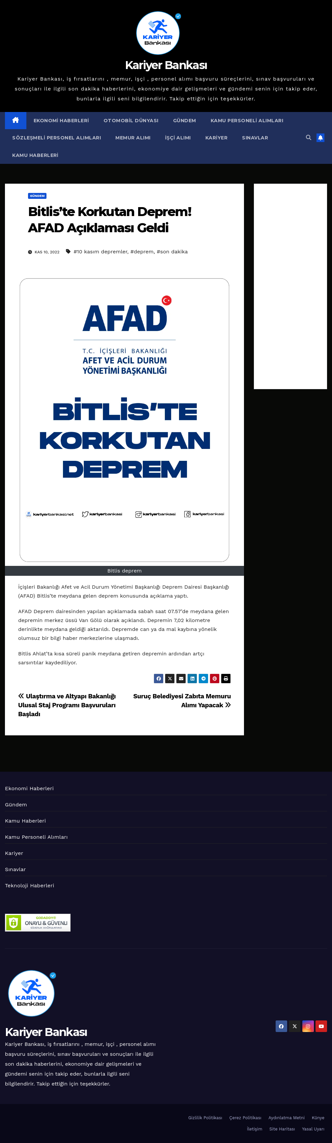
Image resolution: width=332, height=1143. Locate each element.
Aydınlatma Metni (286, 1117)
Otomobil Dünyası (131, 121)
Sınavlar (255, 138)
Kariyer (216, 138)
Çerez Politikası (245, 1117)
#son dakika (172, 251)
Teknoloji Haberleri (29, 885)
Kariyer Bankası (166, 65)
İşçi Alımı (178, 138)
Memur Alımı (133, 138)
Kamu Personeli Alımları (247, 121)
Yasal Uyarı (313, 1128)
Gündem (184, 121)
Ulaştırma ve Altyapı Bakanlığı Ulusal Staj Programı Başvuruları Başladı (67, 705)
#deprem (142, 251)
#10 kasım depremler (100, 251)
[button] (308, 137)
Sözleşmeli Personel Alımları (56, 138)
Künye (318, 1117)
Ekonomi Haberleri (61, 121)
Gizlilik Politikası (205, 1117)
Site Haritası (282, 1128)
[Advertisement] (290, 286)
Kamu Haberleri (35, 155)
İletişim (254, 1128)
